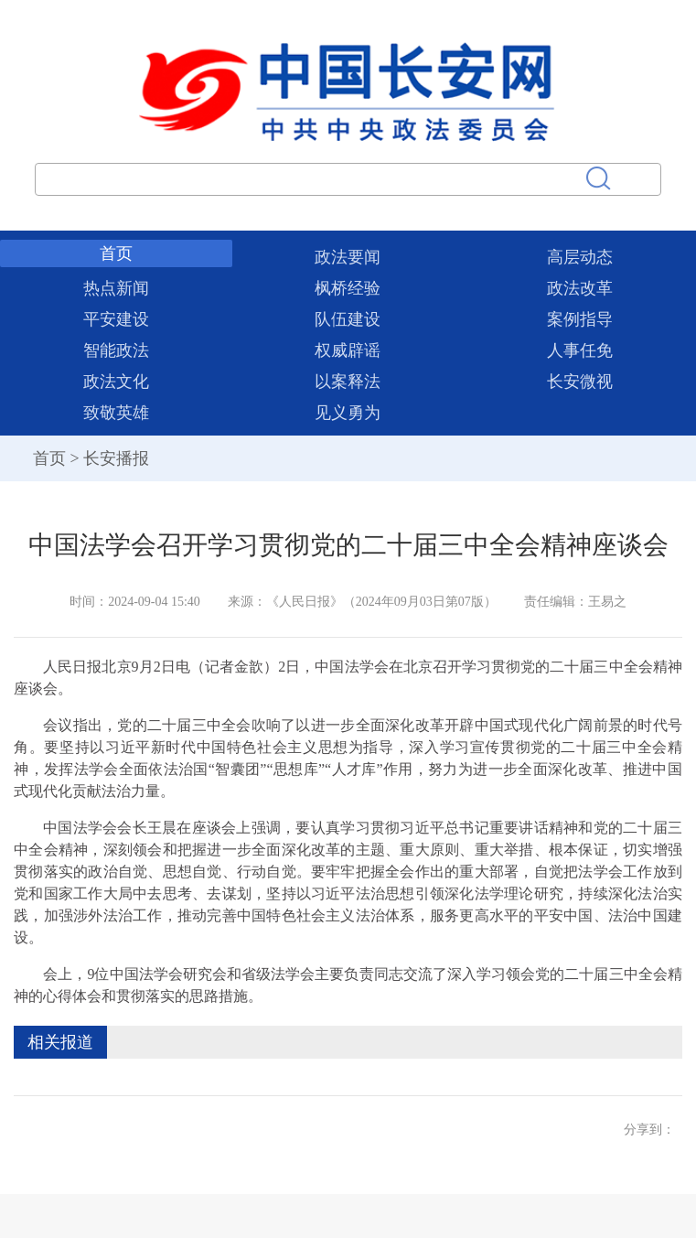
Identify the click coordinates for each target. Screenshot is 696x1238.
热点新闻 (116, 288)
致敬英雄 (116, 413)
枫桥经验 (347, 288)
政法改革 (580, 288)
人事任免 (580, 350)
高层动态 (580, 257)
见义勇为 (347, 413)
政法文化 (116, 381)
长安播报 (116, 458)
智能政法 (116, 350)
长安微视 (580, 381)
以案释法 (347, 381)
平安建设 (116, 319)
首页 (116, 253)
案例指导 (580, 319)
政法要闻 (347, 257)
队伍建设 (347, 319)
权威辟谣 (347, 350)
